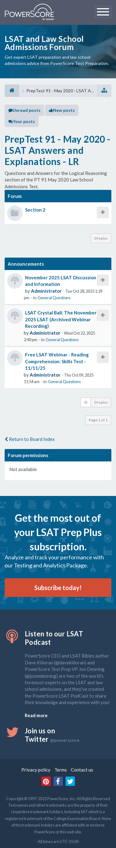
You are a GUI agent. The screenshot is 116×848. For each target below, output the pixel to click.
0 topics (101, 238)
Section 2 (35, 210)
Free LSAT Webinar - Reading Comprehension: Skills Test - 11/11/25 (57, 361)
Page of (98, 420)
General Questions (54, 297)
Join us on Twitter (52, 735)
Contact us (82, 769)
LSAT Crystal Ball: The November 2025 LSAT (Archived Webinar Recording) (61, 319)
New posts (62, 110)
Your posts (21, 121)
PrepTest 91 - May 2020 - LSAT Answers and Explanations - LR (58, 150)
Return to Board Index (30, 439)
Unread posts (24, 110)
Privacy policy (35, 769)
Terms (60, 769)
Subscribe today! (58, 587)
